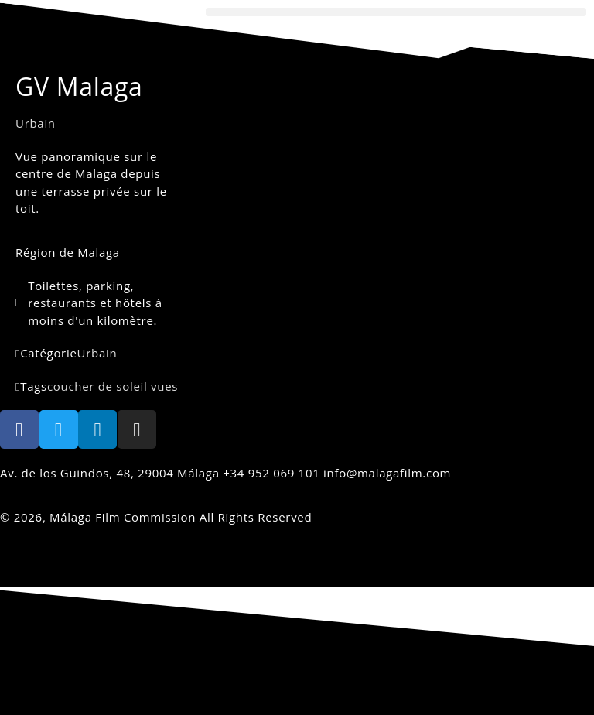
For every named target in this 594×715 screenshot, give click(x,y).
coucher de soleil (97, 386)
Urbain (35, 123)
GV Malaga (79, 86)
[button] (396, 12)
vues (164, 386)
